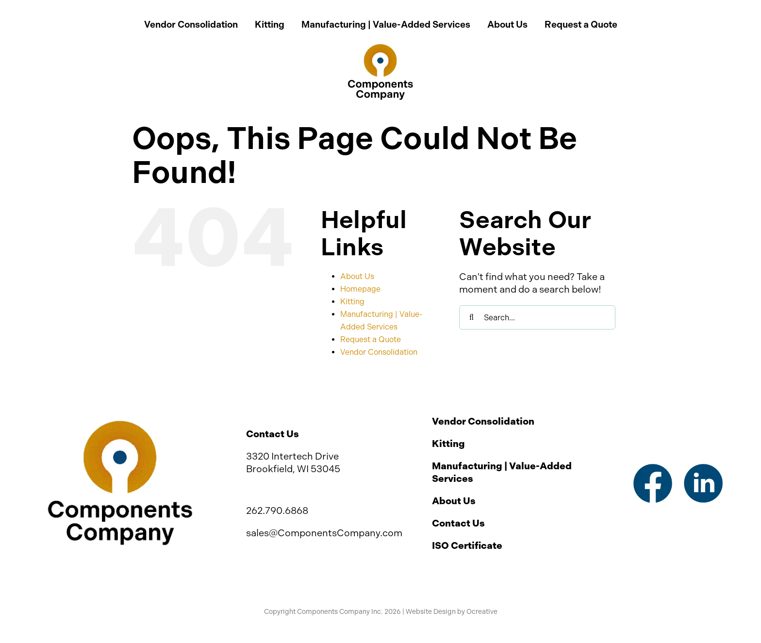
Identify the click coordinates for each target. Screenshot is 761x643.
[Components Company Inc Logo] (120, 424)
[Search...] (537, 317)
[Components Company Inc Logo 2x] (380, 48)
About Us (357, 276)
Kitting (352, 301)
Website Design (431, 612)
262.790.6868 (277, 510)
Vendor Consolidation (378, 352)
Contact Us (458, 523)
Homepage (360, 289)
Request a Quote (370, 339)
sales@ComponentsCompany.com (324, 533)
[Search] (471, 317)
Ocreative (481, 612)
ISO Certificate (467, 545)
